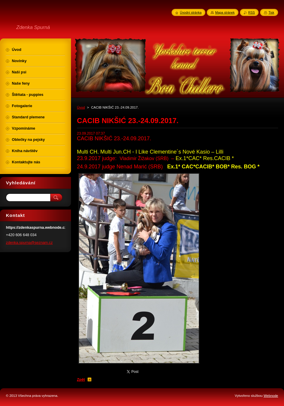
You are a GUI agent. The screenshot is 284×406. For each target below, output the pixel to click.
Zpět (81, 379)
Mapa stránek (225, 12)
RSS (251, 12)
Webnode (271, 395)
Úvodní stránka (190, 12)
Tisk (271, 12)
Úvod (81, 107)
